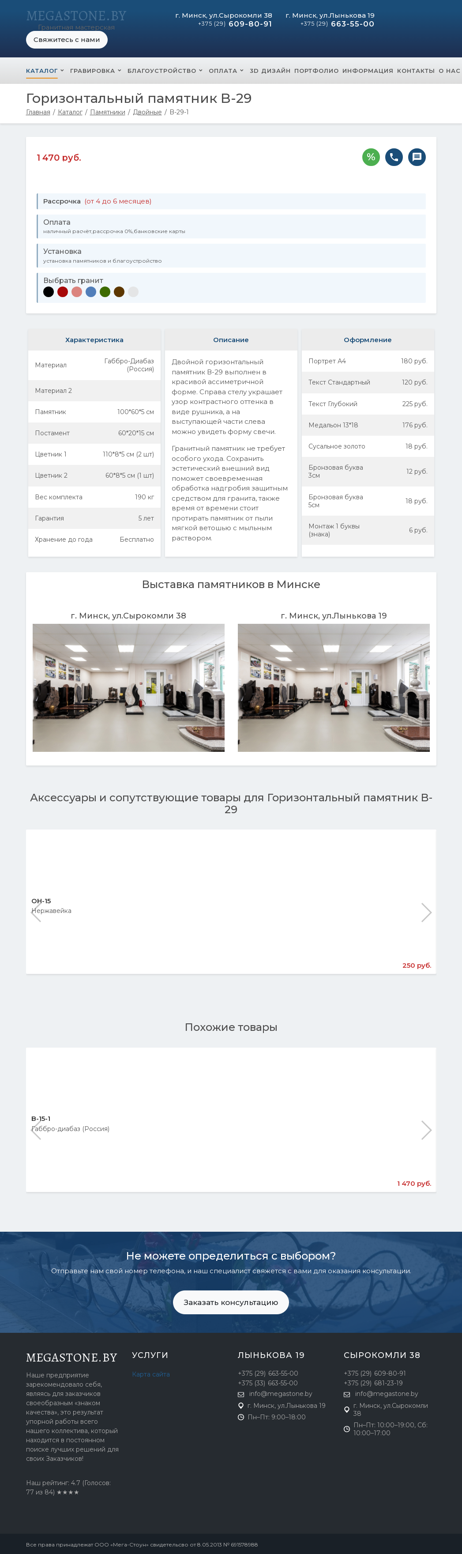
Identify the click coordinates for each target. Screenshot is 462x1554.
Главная (38, 110)
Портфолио (316, 68)
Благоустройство (162, 68)
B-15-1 (40, 1117)
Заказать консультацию (231, 1300)
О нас (450, 68)
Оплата (223, 68)
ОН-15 (41, 899)
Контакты (416, 68)
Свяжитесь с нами (67, 38)
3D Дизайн (270, 68)
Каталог (42, 68)
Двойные (147, 110)
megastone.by (71, 1356)
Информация (368, 68)
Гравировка (92, 68)
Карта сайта (151, 1373)
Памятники (107, 110)
